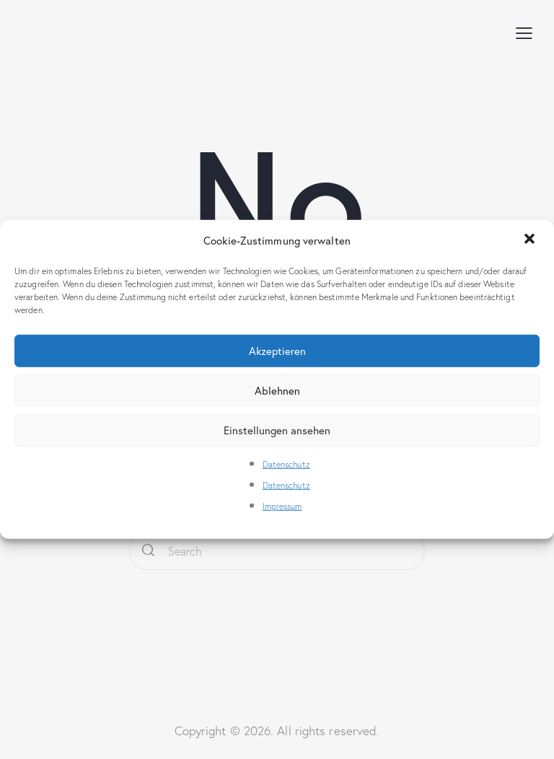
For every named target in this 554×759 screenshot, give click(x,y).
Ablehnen (277, 390)
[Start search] (148, 551)
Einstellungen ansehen (277, 430)
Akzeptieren (277, 350)
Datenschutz (286, 464)
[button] (531, 240)
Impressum (282, 505)
